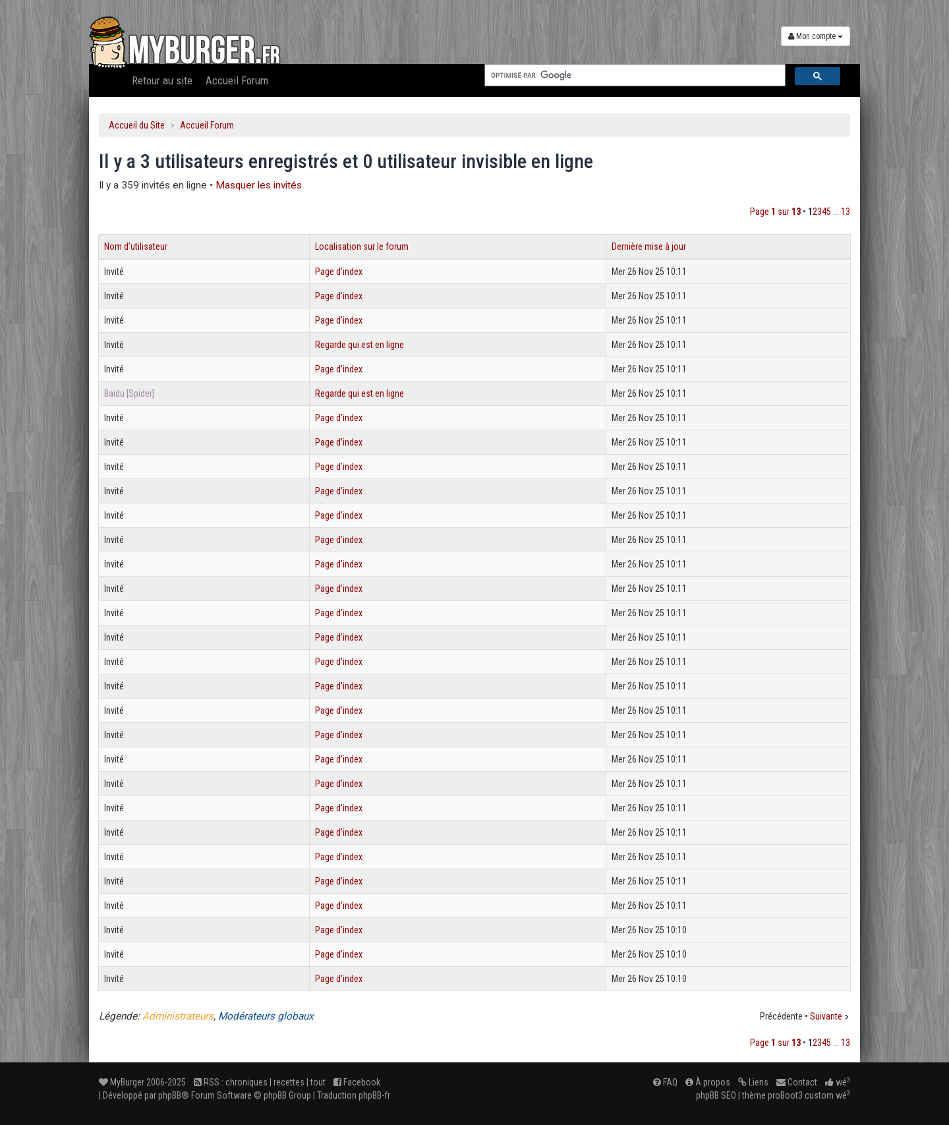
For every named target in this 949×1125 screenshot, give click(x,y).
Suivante (826, 1016)
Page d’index (338, 271)
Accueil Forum (237, 80)
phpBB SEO (716, 1095)
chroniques (246, 1082)
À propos (707, 1082)
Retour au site (162, 80)
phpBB (169, 1095)
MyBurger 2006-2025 (142, 1082)
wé (837, 1082)
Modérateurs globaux (266, 1016)
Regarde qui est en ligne (359, 344)
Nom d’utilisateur (135, 246)
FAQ (665, 1082)
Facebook (356, 1082)
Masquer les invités (259, 185)
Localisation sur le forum (362, 246)
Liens (753, 1082)
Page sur (775, 211)
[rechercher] (633, 75)
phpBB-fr (374, 1095)
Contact (796, 1082)
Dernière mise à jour (649, 246)
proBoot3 (785, 1095)
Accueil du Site (137, 125)
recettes (288, 1082)
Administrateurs (178, 1016)
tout (318, 1082)
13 (845, 211)
